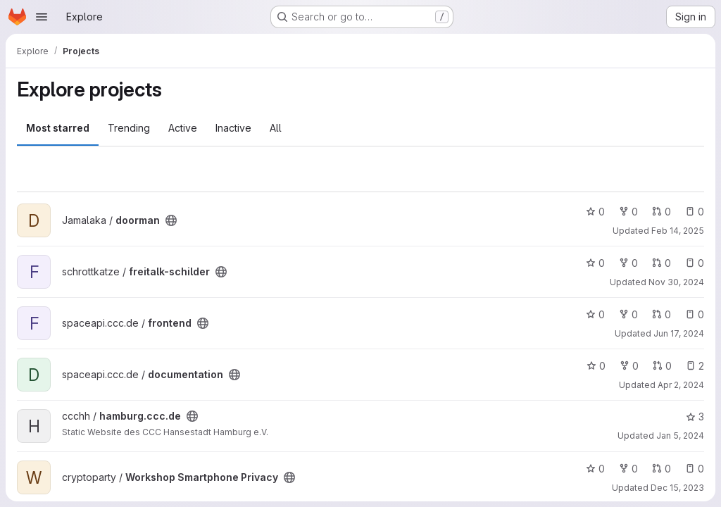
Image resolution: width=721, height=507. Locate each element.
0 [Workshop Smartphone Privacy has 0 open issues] (694, 469)
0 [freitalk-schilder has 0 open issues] (694, 263)
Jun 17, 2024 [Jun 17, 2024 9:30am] (678, 333)
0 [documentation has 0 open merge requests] (662, 366)
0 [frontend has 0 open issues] (694, 314)
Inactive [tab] (233, 128)
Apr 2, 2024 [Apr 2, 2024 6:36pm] (681, 385)
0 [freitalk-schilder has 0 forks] (628, 263)
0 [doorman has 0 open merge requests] (661, 212)
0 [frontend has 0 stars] (595, 314)
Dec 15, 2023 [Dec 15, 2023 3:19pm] (677, 487)
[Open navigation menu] (41, 17)
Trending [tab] (129, 128)
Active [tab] (182, 128)
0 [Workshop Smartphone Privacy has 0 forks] (628, 469)
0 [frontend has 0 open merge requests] (661, 314)
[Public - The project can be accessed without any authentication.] (171, 220)
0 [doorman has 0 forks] (628, 212)
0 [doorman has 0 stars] (595, 212)
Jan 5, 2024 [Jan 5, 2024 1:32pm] (680, 435)
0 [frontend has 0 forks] (628, 314)
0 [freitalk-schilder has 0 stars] (595, 263)
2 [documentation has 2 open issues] (695, 366)
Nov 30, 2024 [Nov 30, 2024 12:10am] (676, 282)
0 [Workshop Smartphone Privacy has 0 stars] (595, 469)
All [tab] (276, 128)
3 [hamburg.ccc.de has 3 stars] (695, 417)
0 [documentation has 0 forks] (629, 366)
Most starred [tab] (57, 128)
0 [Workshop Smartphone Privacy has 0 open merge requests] (661, 469)
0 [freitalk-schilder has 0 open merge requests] (661, 263)
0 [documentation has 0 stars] (596, 366)
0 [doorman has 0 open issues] (694, 212)
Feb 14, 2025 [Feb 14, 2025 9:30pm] (677, 230)
